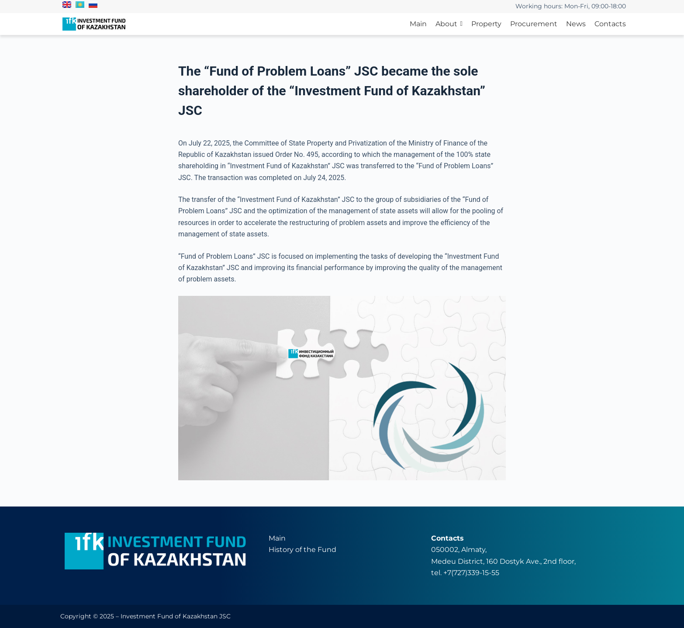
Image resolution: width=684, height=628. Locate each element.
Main (277, 538)
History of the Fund (302, 549)
